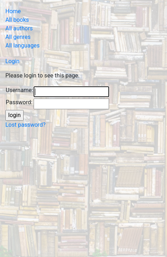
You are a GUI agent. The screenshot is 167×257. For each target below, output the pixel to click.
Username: (19, 90)
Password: (19, 102)
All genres (18, 37)
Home (13, 11)
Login (12, 61)
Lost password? (25, 124)
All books (17, 19)
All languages (22, 45)
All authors (19, 28)
